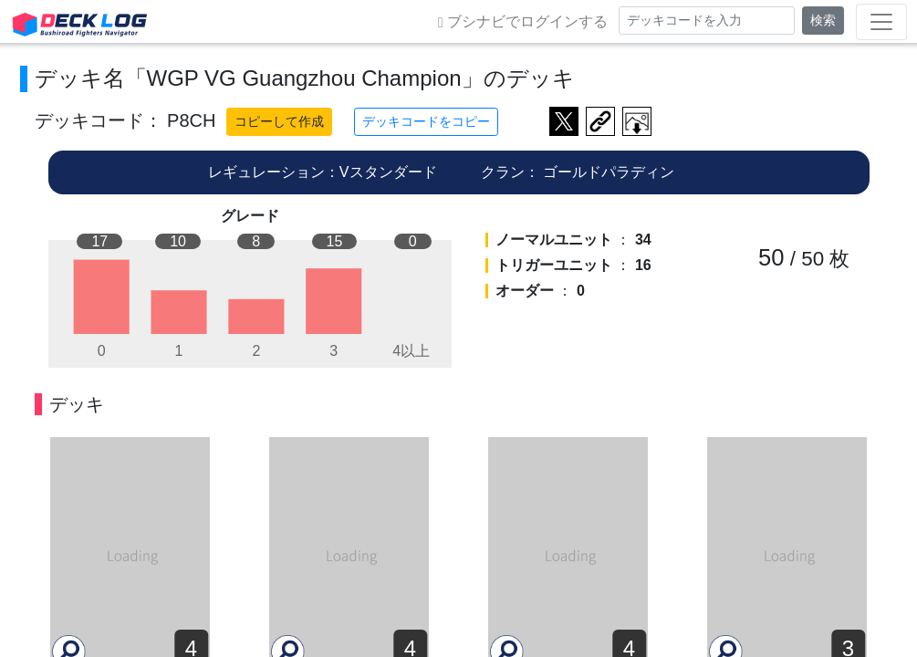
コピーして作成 (279, 121)
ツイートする (563, 121)
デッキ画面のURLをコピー (600, 121)
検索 (823, 20)
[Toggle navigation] (881, 22)
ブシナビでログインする (523, 22)
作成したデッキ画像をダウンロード (636, 121)
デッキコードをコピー (426, 121)
